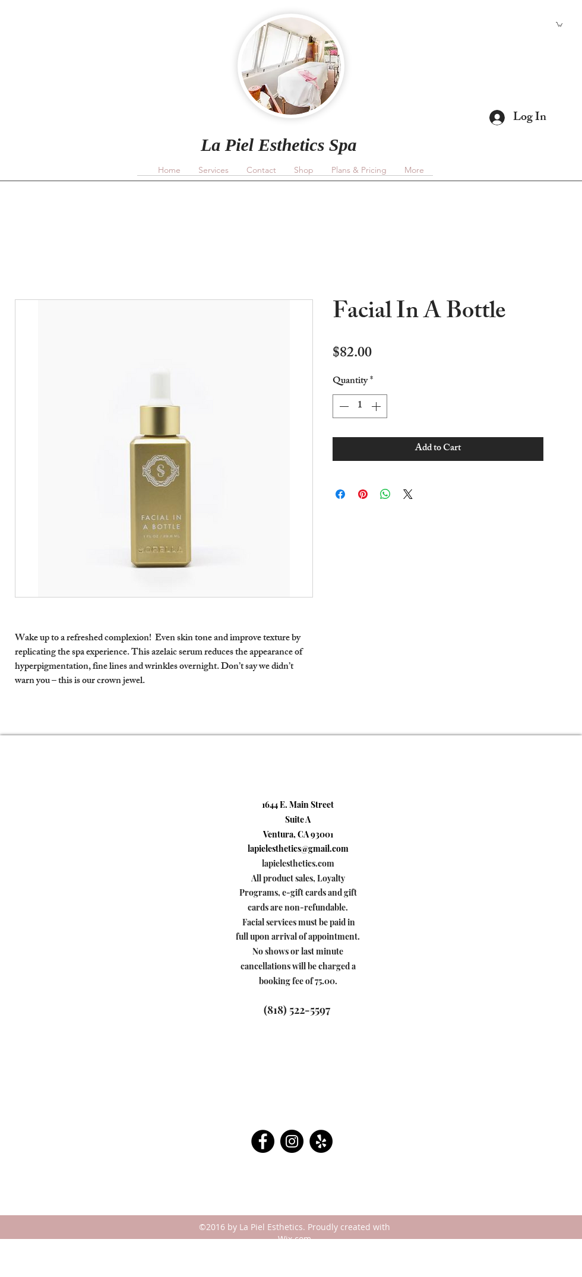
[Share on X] (408, 494)
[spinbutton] (360, 406)
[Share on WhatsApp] (385, 494)
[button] (559, 24)
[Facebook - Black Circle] (262, 1141)
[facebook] (291, 1191)
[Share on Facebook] (340, 494)
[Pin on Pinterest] (363, 494)
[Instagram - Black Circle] (291, 1141)
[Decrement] (342, 406)
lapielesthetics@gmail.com (154, 39)
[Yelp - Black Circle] (321, 1141)
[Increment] (377, 406)
